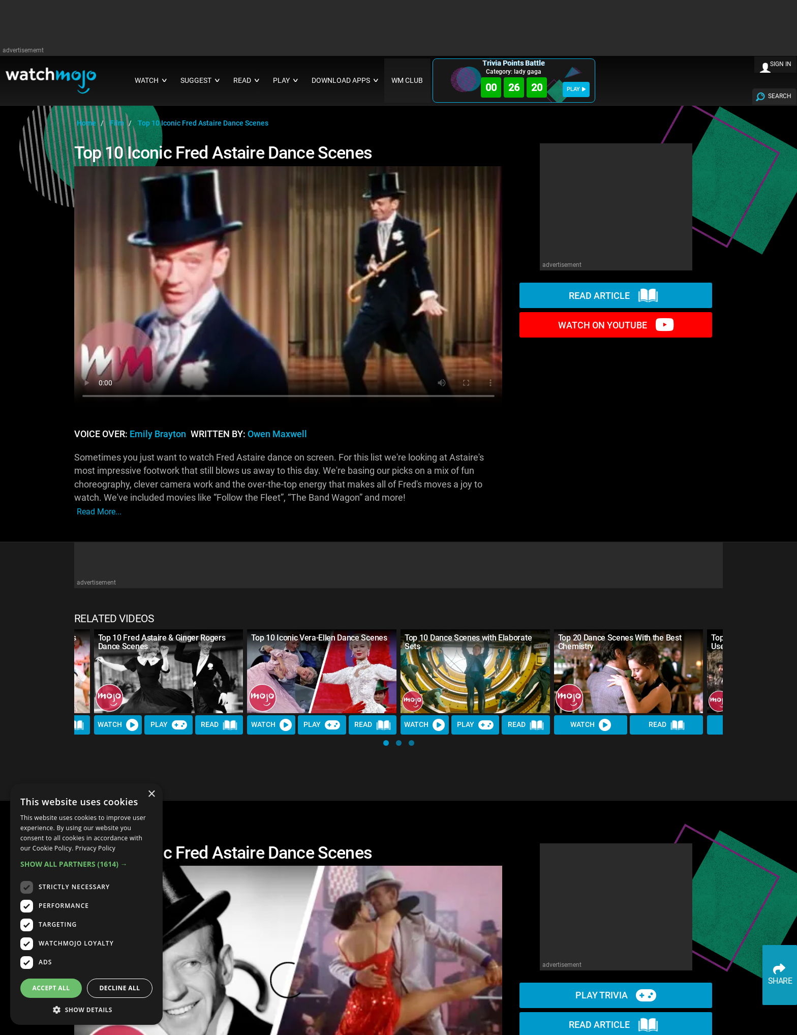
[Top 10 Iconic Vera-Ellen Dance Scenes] (321, 671)
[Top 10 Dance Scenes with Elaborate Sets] (475, 671)
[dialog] (86, 904)
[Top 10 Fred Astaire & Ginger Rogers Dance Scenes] (168, 671)
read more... (99, 511)
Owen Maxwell (277, 434)
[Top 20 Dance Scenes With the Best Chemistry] (628, 671)
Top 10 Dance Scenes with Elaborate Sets (468, 642)
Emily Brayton (158, 434)
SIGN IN (780, 64)
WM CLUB (407, 80)
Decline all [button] (120, 988)
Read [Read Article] (219, 725)
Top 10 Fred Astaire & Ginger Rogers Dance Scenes (162, 642)
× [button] (151, 794)
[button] (386, 743)
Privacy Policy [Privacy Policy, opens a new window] (95, 848)
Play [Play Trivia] (168, 725)
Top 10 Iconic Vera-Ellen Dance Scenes (319, 638)
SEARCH (779, 96)
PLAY (576, 89)
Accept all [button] (51, 988)
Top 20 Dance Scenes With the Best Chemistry (619, 642)
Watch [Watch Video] (118, 725)
